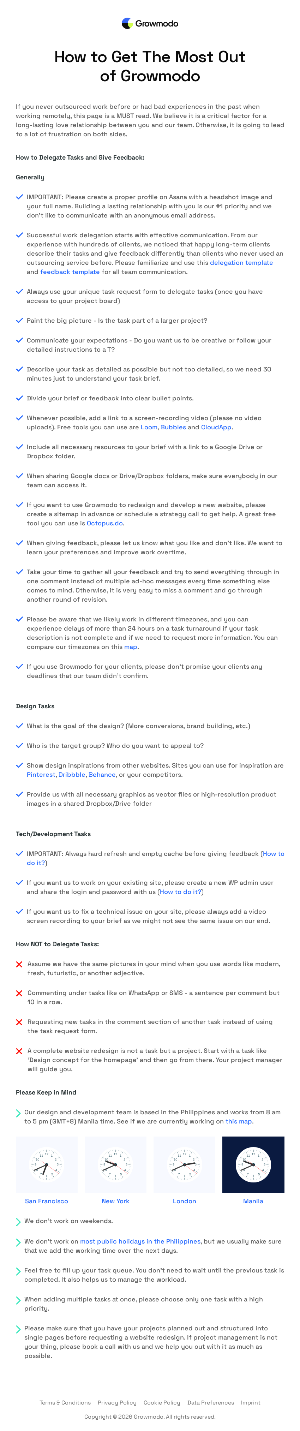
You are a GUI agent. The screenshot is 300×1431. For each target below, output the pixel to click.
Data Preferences (210, 1402)
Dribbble (72, 774)
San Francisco (46, 1201)
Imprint (250, 1402)
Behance (102, 774)
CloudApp (216, 427)
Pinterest (41, 774)
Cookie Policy (162, 1402)
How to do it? (180, 892)
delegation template (241, 262)
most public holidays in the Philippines (140, 1241)
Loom (149, 427)
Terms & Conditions (65, 1402)
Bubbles (173, 427)
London (184, 1201)
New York (116, 1201)
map (130, 647)
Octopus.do (105, 523)
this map (239, 1121)
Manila (253, 1201)
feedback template (70, 272)
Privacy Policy (117, 1402)
